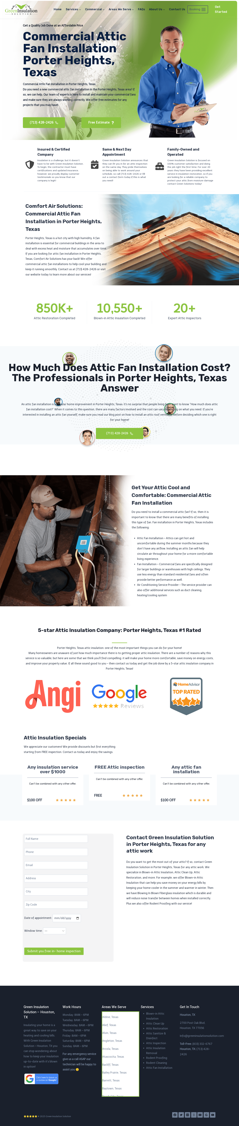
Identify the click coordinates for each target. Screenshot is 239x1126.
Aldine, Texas (110, 1017)
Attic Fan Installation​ (159, 1067)
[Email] (200, 1115)
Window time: (46, 941)
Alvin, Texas (109, 1033)
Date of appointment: (53, 928)
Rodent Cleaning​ (156, 1063)
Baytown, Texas (112, 1088)
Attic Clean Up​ (155, 1023)
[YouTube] (212, 1115)
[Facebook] (175, 1115)
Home (58, 9)
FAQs (141, 9)
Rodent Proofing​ (156, 1058)
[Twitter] (181, 1115)
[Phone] (194, 1115)
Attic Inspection (156, 1043)
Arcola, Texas (110, 1048)
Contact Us (177, 9)
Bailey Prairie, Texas (114, 1072)
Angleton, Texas (112, 1041)
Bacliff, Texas (110, 1064)
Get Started (221, 9)
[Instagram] (187, 1115)
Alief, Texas (109, 1025)
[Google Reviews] (206, 1115)
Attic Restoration (157, 1028)
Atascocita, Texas (113, 1056)
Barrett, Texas (111, 1080)
